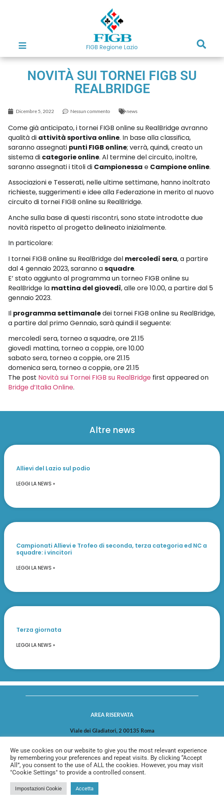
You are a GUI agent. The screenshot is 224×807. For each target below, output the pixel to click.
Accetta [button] (85, 788)
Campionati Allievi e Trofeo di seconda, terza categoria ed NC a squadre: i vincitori (111, 549)
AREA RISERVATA (112, 714)
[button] (201, 44)
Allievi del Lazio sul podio (53, 468)
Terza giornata (38, 630)
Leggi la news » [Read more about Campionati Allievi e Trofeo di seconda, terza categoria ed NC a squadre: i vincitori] (35, 567)
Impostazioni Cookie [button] (38, 788)
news (131, 111)
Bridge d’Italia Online (40, 387)
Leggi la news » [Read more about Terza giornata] (35, 645)
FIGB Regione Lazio (112, 47)
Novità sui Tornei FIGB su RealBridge (94, 377)
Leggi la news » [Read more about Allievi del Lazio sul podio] (35, 483)
